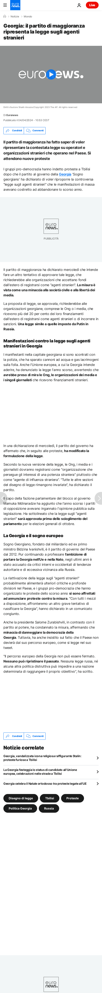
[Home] (4, 16)
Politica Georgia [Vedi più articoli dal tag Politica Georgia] (20, 808)
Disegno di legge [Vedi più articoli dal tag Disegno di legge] (21, 798)
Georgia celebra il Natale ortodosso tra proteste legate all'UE (45, 783)
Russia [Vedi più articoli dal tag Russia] (49, 808)
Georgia (65, 174)
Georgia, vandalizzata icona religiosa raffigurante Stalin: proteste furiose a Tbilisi (42, 758)
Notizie (15, 16)
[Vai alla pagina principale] (15, 5)
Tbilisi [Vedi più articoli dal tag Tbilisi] (49, 798)
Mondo (28, 16)
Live (92, 5)
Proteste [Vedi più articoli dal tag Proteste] (72, 798)
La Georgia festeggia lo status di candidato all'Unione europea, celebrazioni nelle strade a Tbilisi (40, 771)
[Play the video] (51, 74)
